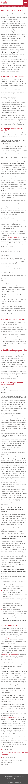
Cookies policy (10, 778)
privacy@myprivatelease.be (14, 237)
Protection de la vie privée (19, 776)
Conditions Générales (8, 776)
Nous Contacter (17, 778)
